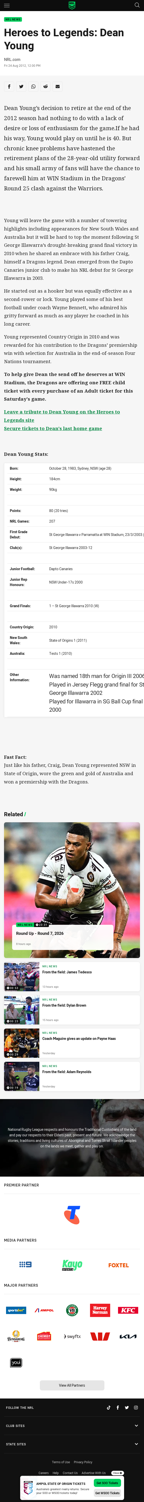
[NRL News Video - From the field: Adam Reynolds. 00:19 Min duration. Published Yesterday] (72, 1076)
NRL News (13, 19)
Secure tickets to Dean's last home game (53, 428)
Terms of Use (61, 1462)
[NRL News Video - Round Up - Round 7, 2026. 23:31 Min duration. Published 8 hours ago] (72, 890)
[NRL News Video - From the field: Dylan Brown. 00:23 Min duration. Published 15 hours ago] (72, 1010)
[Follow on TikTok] (109, 1407)
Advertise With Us (94, 1473)
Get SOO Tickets (107, 1483)
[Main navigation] (7, 5)
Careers (44, 1473)
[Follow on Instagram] (136, 1407)
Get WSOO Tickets (107, 1493)
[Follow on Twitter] (127, 1407)
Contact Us (70, 1473)
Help (56, 1473)
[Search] (137, 5)
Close (117, 1473)
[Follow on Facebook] (118, 1407)
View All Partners (72, 1385)
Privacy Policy (83, 1462)
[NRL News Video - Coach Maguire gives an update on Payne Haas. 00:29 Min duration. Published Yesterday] (72, 1043)
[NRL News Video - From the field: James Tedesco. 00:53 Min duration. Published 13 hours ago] (72, 976)
